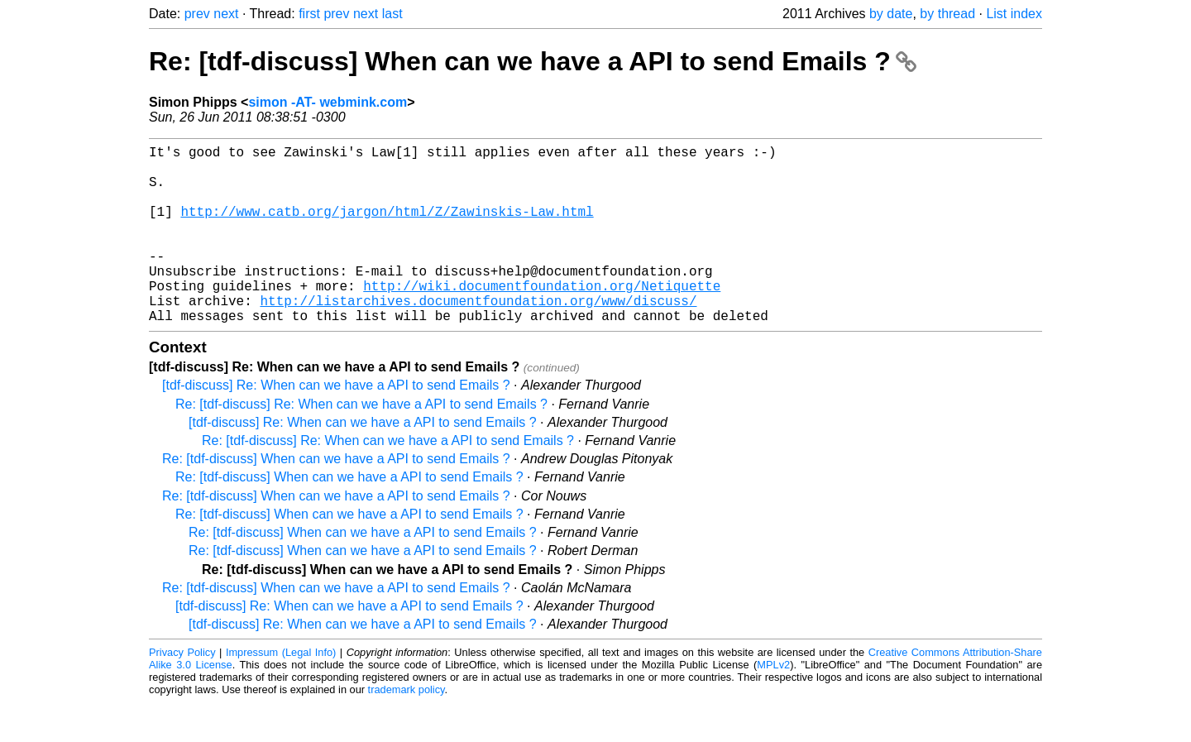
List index (1014, 14)
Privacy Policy (182, 692)
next (225, 14)
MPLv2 (773, 704)
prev (197, 14)
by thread (947, 14)
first (309, 14)
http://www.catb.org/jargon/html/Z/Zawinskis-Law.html (386, 227)
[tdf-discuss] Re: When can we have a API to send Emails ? (336, 425)
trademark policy (406, 729)
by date (890, 14)
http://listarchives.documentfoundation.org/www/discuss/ (478, 337)
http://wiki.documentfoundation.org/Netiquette (541, 318)
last (392, 14)
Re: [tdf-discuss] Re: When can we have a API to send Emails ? (361, 444)
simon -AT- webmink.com (327, 102)
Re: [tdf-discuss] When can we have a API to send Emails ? (532, 61)
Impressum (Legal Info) (281, 692)
